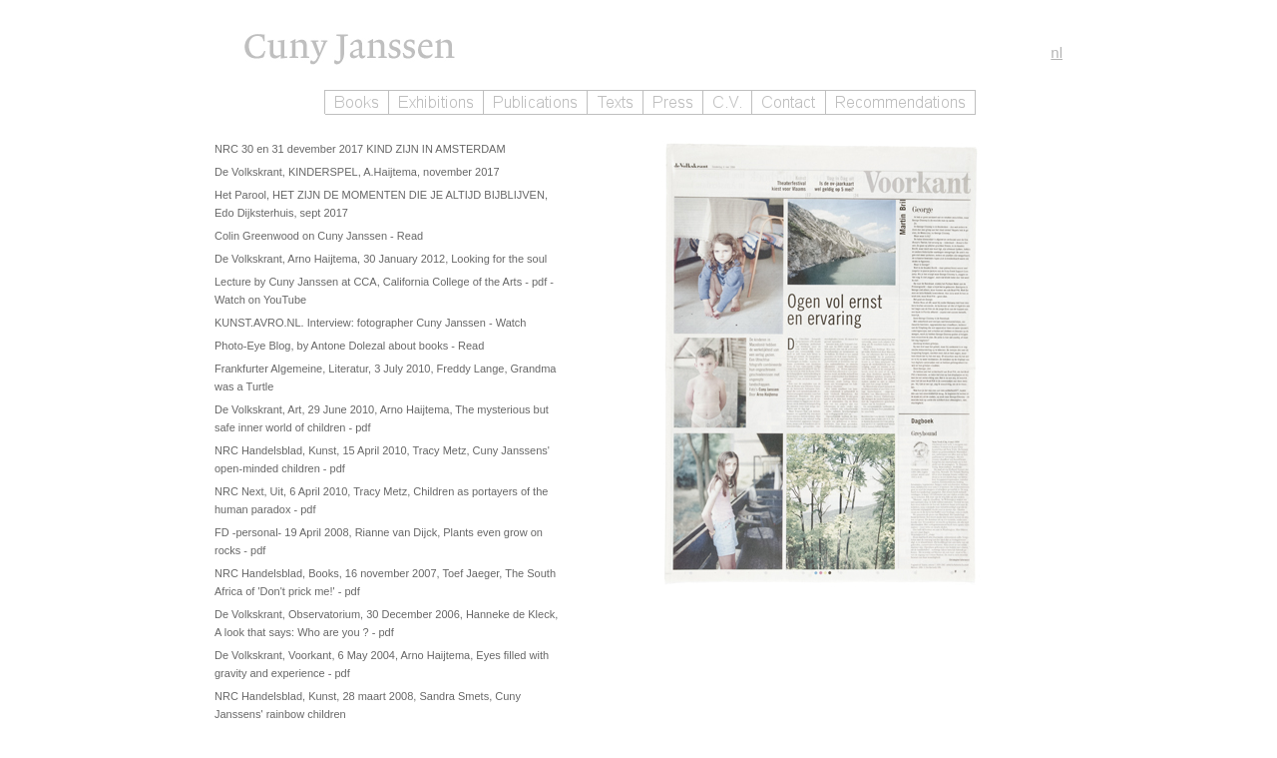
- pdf (537, 282)
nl (1057, 52)
